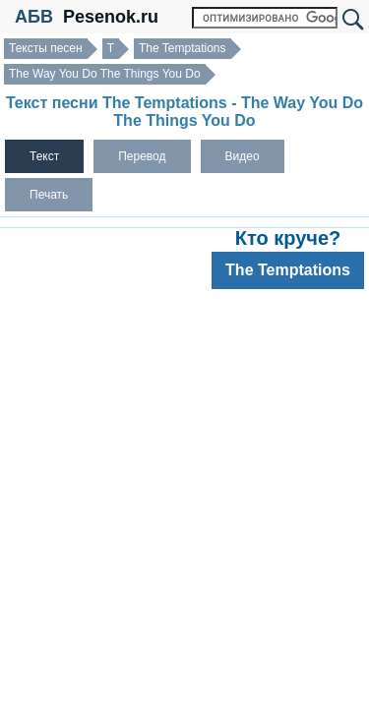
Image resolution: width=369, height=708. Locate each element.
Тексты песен (46, 48)
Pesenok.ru (110, 17)
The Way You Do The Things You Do (105, 74)
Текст (44, 156)
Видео (242, 156)
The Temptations (182, 48)
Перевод (141, 156)
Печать (49, 195)
